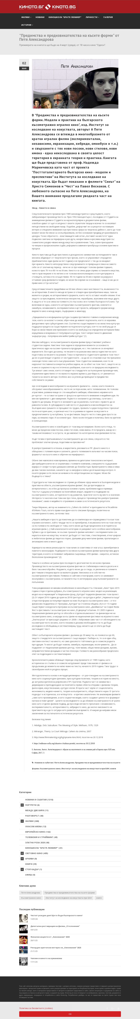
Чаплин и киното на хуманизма (46, 958)
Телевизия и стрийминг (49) (41, 837)
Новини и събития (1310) (39, 799)
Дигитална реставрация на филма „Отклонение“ (55, 926)
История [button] (27, 25)
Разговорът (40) (34, 815)
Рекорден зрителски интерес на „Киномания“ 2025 (56, 947)
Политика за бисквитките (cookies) (36, 1008)
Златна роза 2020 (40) (37, 842)
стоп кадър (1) (31, 869)
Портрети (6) (30, 805)
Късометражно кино (50, 768)
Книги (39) (31, 864)
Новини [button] (40, 17)
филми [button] (26, 17)
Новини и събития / (44, 762)
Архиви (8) (29, 858)
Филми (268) (30, 821)
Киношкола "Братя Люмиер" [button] (65, 17)
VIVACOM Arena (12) (35, 826)
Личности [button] (92, 17)
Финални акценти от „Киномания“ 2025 (50, 937)
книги (113, 768)
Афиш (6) (30, 874)
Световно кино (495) (34, 853)
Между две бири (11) (36, 810)
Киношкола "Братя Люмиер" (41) (43, 848)
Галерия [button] (108, 17)
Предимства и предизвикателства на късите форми (70, 892)
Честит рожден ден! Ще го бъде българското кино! (57, 915)
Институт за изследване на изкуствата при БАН (85, 768)
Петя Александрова (64, 762)
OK (70, 1014)
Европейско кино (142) (38, 831)
